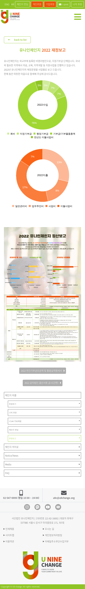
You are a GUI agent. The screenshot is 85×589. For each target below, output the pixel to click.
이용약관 (9, 541)
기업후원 (50, 4)
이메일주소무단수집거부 (57, 541)
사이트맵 (9, 535)
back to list (17, 39)
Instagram (27, 507)
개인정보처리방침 (53, 535)
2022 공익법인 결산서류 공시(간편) (41, 383)
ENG (7, 4)
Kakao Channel (37, 507)
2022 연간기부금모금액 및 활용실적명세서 (41, 370)
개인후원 (37, 4)
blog (58, 507)
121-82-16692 (51, 518)
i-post (63, 4)
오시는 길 (49, 529)
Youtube (48, 507)
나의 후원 (77, 4)
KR (12, 4)
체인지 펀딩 (22, 4)
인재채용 (9, 529)
